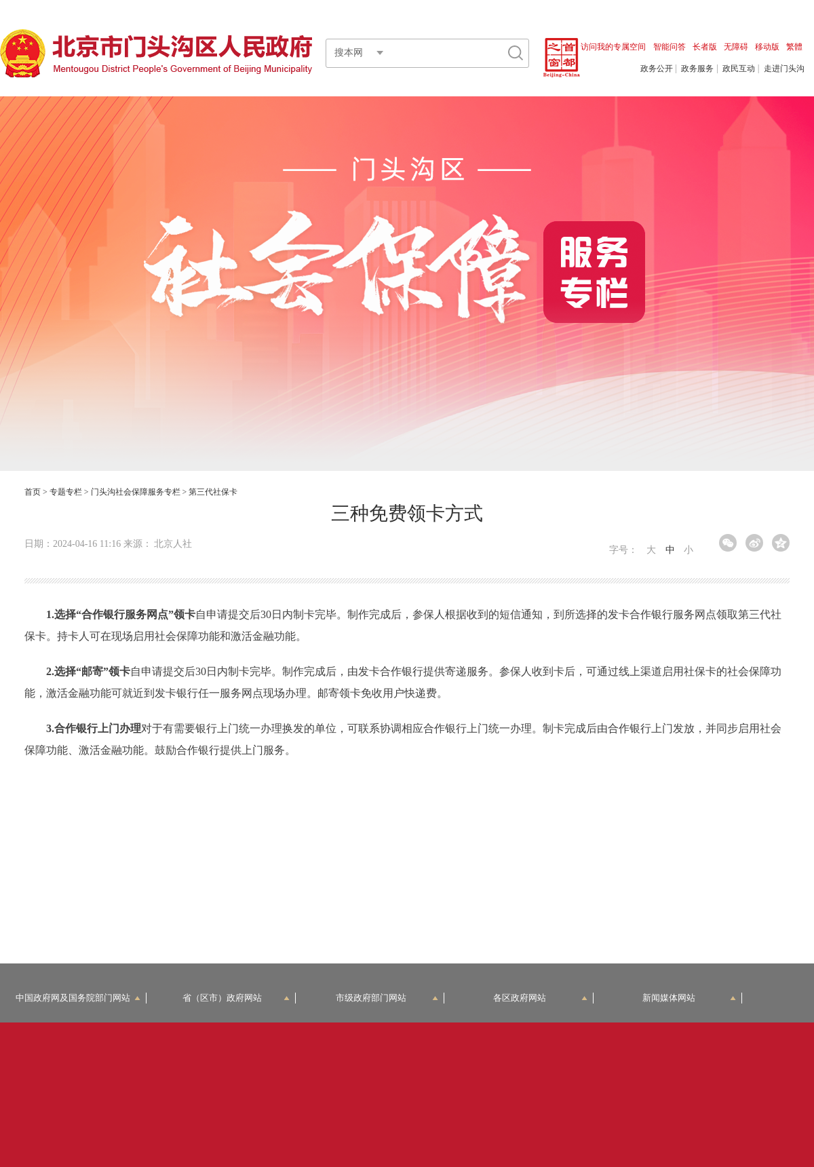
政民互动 (738, 68)
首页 (32, 492)
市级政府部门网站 (387, 998)
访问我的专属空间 (613, 47)
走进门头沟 (784, 68)
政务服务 (697, 68)
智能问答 (669, 47)
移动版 (767, 47)
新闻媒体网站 (689, 998)
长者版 (705, 47)
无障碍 (736, 47)
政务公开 (656, 68)
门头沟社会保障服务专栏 (135, 492)
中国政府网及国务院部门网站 (78, 998)
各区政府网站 (540, 998)
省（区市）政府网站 (236, 998)
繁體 (794, 47)
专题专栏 (66, 492)
